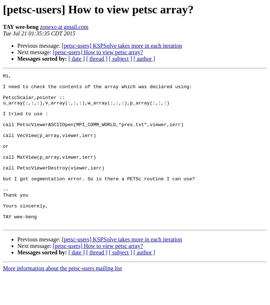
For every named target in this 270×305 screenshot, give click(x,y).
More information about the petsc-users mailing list (62, 299)
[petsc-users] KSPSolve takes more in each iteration (122, 46)
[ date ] (76, 59)
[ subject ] (120, 59)
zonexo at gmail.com (64, 27)
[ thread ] (96, 59)
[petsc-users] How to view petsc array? (98, 52)
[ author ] (144, 59)
